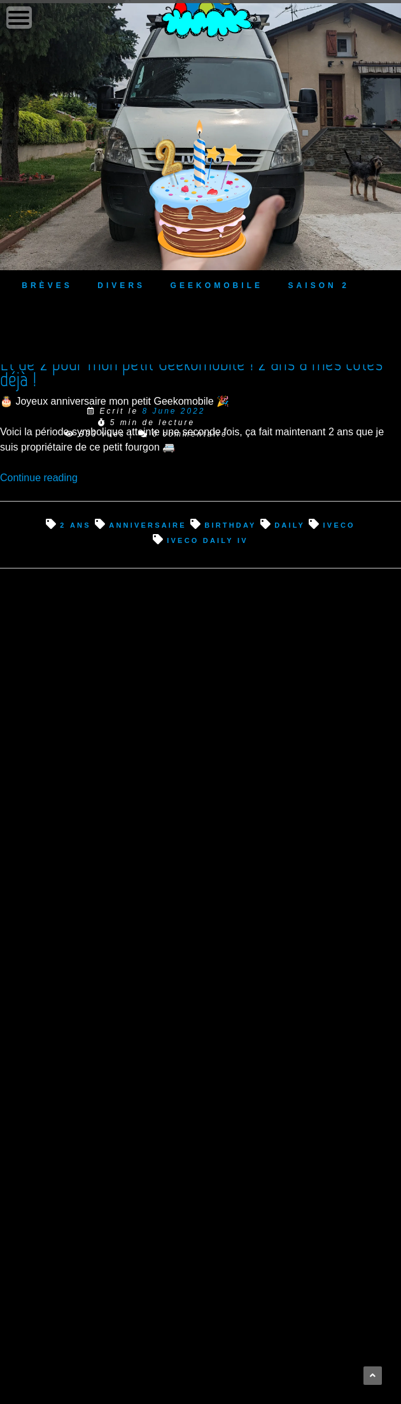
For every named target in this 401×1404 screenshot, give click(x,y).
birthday (230, 524)
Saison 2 (318, 285)
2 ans (75, 524)
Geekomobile (217, 285)
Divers (121, 285)
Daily (289, 524)
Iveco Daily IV (207, 539)
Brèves (47, 285)
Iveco (339, 524)
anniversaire (147, 524)
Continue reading (39, 477)
